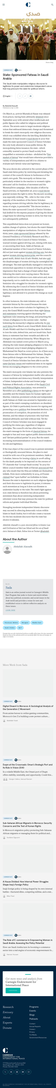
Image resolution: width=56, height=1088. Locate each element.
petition (22, 409)
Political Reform (11, 622)
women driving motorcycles (22, 255)
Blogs (32, 1014)
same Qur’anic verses (12, 363)
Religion (25, 622)
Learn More (10, 610)
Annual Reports (35, 1026)
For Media (33, 1035)
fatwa (33, 458)
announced (44, 467)
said (49, 258)
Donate (7, 1027)
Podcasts (33, 1018)
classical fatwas (40, 431)
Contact (32, 1024)
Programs (34, 1006)
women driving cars (35, 252)
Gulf (20, 628)
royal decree (32, 138)
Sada (19, 70)
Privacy (32, 1032)
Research (8, 1007)
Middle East (36, 622)
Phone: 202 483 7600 (10, 1067)
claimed (6, 477)
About (6, 1017)
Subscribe (13, 990)
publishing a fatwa (30, 390)
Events (32, 1010)
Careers (32, 1029)
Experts (7, 1022)
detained (39, 116)
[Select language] (8, 96)
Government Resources (38, 1038)
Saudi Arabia (9, 628)
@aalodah (44, 531)
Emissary (8, 1012)
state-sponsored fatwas (24, 233)
